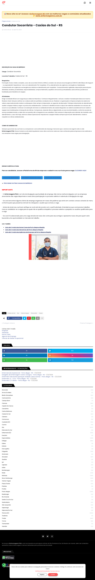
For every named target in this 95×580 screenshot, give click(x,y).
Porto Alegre (47, 492)
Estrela (47, 446)
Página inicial (6, 21)
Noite (47, 473)
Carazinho (47, 409)
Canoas (47, 403)
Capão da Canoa (47, 406)
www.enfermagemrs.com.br (49, 16)
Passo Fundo (47, 484)
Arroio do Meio (47, 393)
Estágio (47, 441)
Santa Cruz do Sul (47, 500)
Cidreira (47, 417)
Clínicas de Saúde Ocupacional (12, 338)
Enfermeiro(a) (47, 433)
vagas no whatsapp (11, 177)
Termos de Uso (55, 571)
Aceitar (53, 574)
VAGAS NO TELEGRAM (52, 177)
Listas (47, 468)
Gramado (47, 454)
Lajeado (47, 465)
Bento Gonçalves (47, 395)
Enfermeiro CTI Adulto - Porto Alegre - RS (16, 380)
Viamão (47, 526)
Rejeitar (42, 574)
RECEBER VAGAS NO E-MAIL (32, 177)
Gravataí (47, 457)
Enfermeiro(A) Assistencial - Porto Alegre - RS (17, 373)
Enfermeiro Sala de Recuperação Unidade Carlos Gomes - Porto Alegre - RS (27, 377)
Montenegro (47, 470)
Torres (47, 521)
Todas (40, 313)
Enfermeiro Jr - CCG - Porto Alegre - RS (15, 379)
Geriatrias (5, 333)
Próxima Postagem (86, 323)
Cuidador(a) (47, 422)
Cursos (47, 425)
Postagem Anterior (9, 323)
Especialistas (47, 438)
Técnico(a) (34, 313)
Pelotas (47, 486)
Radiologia (47, 494)
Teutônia (47, 516)
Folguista (47, 451)
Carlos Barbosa (47, 411)
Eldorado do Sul (47, 430)
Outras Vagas (25, 313)
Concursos (47, 419)
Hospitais (5, 331)
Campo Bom (47, 401)
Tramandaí (47, 524)
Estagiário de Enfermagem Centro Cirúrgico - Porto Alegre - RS (23, 375)
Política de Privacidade (42, 571)
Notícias (47, 476)
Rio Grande (47, 497)
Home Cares (6, 334)
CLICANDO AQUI (80, 171)
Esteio (47, 444)
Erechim (47, 435)
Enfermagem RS (37, 14)
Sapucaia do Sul (47, 510)
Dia (18, 313)
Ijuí (47, 462)
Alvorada (47, 390)
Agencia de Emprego (9, 336)
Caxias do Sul (15, 21)
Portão (47, 489)
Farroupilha (47, 449)
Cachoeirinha (47, 398)
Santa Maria (47, 502)
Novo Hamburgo (47, 478)
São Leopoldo (47, 505)
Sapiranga (47, 508)
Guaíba (47, 460)
